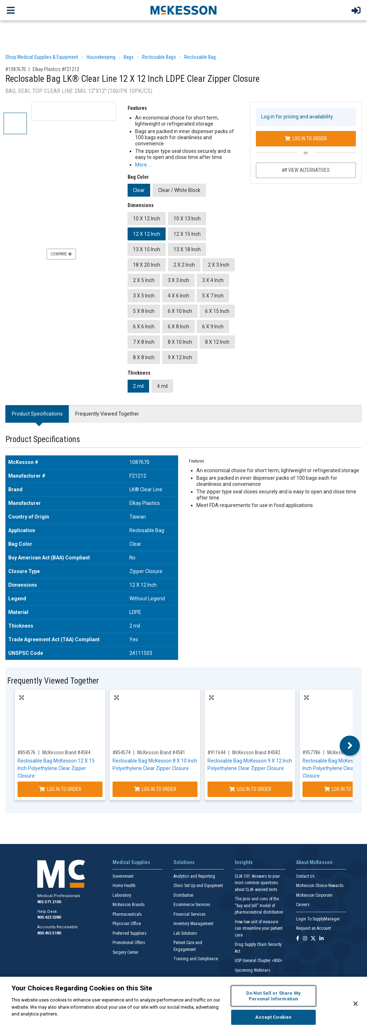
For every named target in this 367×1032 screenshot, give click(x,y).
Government (123, 876)
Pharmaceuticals (127, 914)
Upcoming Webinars (252, 970)
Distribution (183, 895)
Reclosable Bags (159, 57)
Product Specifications (37, 414)
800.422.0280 (49, 917)
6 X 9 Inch (213, 326)
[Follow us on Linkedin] (321, 938)
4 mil (162, 386)
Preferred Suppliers (130, 933)
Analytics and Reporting (194, 876)
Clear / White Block (179, 190)
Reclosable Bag (200, 57)
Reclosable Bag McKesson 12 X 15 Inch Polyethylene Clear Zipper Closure (56, 768)
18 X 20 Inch (146, 265)
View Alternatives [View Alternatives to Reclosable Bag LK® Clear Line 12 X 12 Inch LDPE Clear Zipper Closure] (306, 170)
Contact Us (305, 876)
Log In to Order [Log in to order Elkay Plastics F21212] (306, 138)
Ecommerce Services (191, 904)
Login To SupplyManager (318, 918)
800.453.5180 (49, 933)
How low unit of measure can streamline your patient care (258, 928)
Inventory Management (193, 923)
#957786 (311, 752)
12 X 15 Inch (187, 234)
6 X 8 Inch (178, 326)
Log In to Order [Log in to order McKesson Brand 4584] (60, 789)
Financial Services (189, 914)
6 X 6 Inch (143, 326)
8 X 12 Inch (217, 342)
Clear (139, 190)
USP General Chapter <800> (258, 960)
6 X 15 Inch (217, 311)
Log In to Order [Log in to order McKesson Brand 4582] (250, 789)
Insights (244, 862)
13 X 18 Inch (187, 249)
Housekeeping (100, 57)
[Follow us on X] (313, 938)
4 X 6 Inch (178, 296)
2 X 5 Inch (143, 280)
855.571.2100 (49, 902)
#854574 (121, 752)
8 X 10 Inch (180, 342)
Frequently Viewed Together (107, 414)
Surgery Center (125, 952)
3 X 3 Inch (178, 280)
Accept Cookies (273, 1017)
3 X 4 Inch (213, 280)
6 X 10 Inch (180, 311)
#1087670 (15, 69)
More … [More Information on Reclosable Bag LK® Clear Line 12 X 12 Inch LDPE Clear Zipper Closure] (143, 165)
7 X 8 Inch (143, 342)
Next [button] (350, 745)
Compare (61, 254)
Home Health (124, 885)
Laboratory (122, 895)
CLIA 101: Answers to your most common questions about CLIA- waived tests (257, 883)
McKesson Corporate (314, 895)
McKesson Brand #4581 (161, 752)
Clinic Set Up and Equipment (198, 885)
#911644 (216, 752)
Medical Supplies (131, 862)
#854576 (26, 752)
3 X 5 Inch (143, 296)
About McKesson (314, 862)
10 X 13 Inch (187, 218)
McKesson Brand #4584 (66, 752)
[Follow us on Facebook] (297, 938)
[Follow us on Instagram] (305, 938)
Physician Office (127, 923)
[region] (183, 1004)
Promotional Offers (129, 942)
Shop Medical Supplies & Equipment (41, 57)
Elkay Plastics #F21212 (56, 69)
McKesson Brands (129, 904)
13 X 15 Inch (146, 249)
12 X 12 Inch (146, 234)
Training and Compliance (195, 958)
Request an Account (313, 928)
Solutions (184, 862)
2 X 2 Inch (184, 265)
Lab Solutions (185, 933)
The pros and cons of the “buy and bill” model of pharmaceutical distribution (259, 905)
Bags (129, 57)
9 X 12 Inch (180, 357)
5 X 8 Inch (143, 311)
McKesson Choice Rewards (320, 885)
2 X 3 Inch (218, 265)
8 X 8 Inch (143, 357)
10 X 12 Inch (146, 218)
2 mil (138, 386)
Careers (303, 904)
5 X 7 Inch (213, 296)
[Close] (355, 1004)
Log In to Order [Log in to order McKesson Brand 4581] (155, 789)
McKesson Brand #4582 (256, 752)
